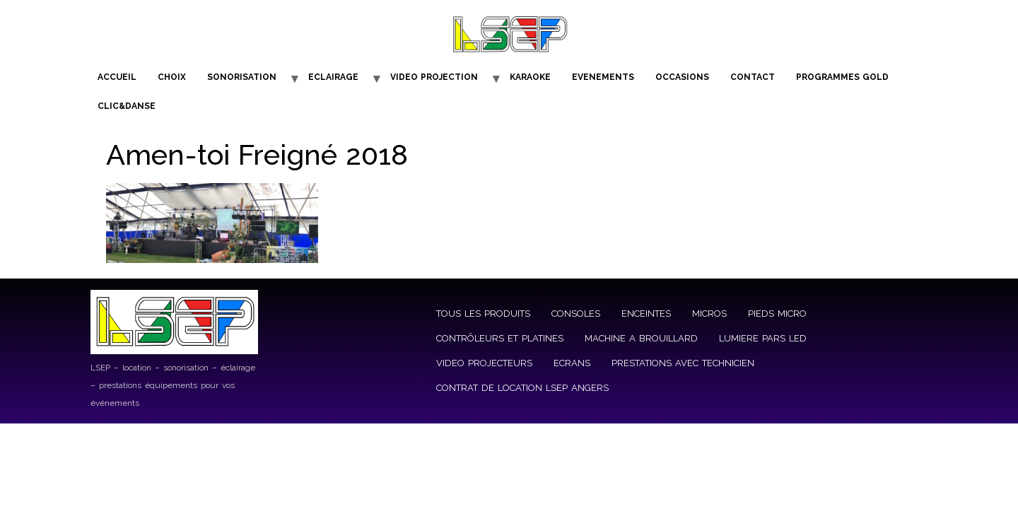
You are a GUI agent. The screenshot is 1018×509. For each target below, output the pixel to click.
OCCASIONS (682, 77)
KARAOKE (530, 77)
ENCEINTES (646, 313)
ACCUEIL (117, 77)
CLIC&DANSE (127, 106)
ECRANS (572, 363)
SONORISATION (241, 77)
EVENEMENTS (603, 77)
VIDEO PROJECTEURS (484, 363)
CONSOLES (575, 313)
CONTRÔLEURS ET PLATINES (499, 338)
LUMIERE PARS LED (763, 338)
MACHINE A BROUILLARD (641, 338)
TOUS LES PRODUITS (483, 313)
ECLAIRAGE (333, 77)
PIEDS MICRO (777, 313)
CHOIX (172, 77)
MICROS (709, 313)
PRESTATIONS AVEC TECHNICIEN (683, 363)
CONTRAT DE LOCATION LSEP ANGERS (522, 387)
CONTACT (752, 77)
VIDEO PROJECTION (434, 77)
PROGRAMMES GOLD (842, 77)
